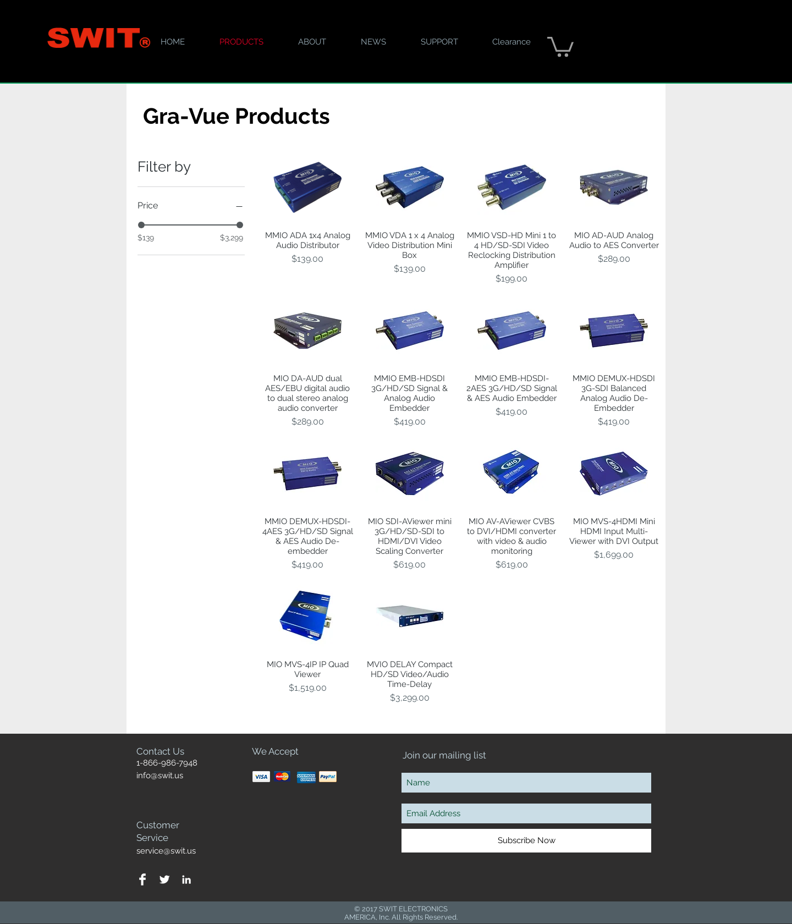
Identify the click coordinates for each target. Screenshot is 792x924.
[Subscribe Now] (526, 841)
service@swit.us (166, 851)
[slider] (141, 225)
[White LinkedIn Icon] (186, 879)
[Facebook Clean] (142, 879)
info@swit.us (159, 775)
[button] (560, 46)
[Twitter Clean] (164, 879)
